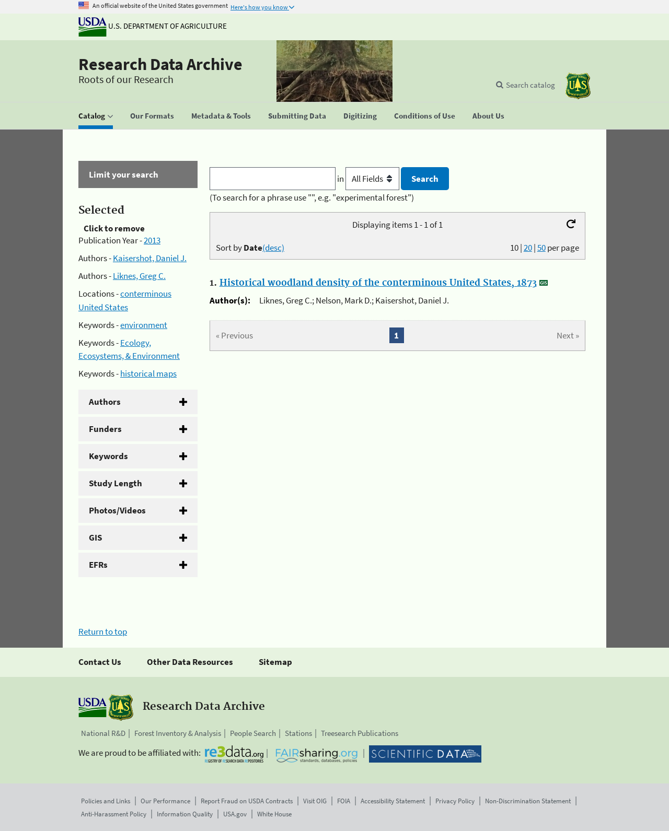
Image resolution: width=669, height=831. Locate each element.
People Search (253, 733)
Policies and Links (105, 801)
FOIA (343, 801)
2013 (152, 240)
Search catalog (530, 85)
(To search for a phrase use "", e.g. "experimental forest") (312, 197)
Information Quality (185, 814)
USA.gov (235, 814)
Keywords (108, 456)
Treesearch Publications (359, 733)
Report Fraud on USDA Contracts (247, 801)
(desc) (273, 247)
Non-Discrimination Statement (528, 801)
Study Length (115, 483)
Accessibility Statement (393, 801)
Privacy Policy (455, 801)
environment (143, 325)
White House (274, 814)
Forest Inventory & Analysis (177, 733)
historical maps (148, 373)
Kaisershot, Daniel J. (150, 258)
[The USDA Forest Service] (578, 86)
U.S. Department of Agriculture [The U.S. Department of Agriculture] (152, 26)
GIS (95, 537)
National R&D (103, 733)
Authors (105, 401)
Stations (298, 733)
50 (541, 247)
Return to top (102, 631)
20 (528, 247)
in (369, 178)
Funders (105, 429)
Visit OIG (315, 801)
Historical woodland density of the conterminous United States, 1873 (378, 283)
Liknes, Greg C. (139, 276)
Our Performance (165, 801)
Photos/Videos (117, 510)
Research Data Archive (160, 64)
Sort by (250, 247)
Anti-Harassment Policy (113, 814)
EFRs (98, 564)
